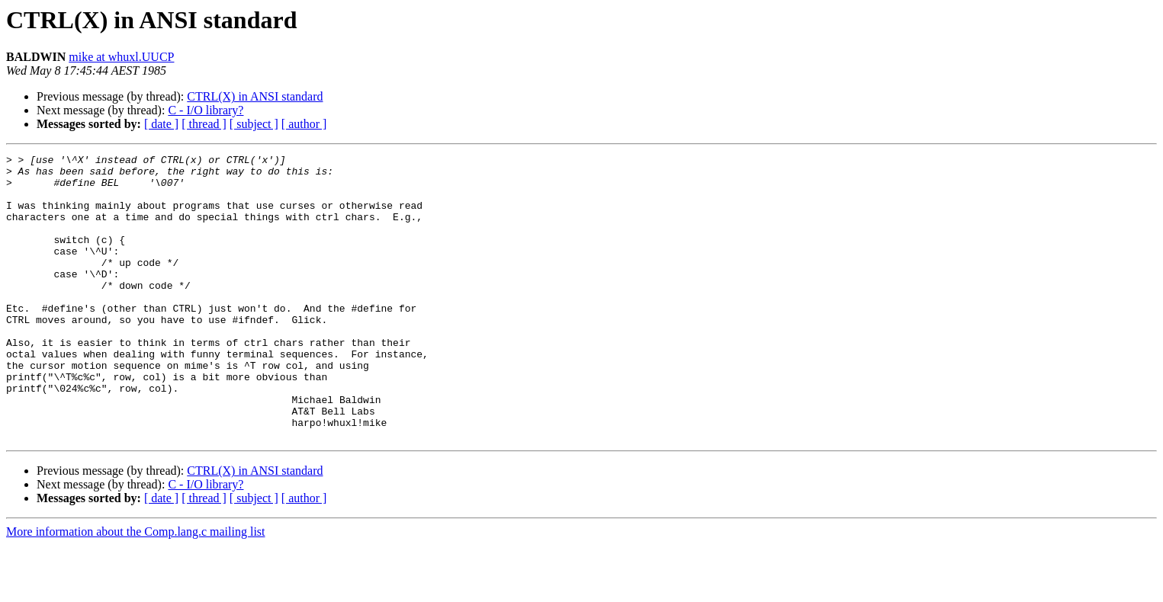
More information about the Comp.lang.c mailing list (135, 588)
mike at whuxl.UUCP (121, 56)
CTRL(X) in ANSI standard (255, 96)
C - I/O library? (205, 110)
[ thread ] (204, 123)
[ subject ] (254, 123)
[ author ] (304, 123)
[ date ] (161, 123)
